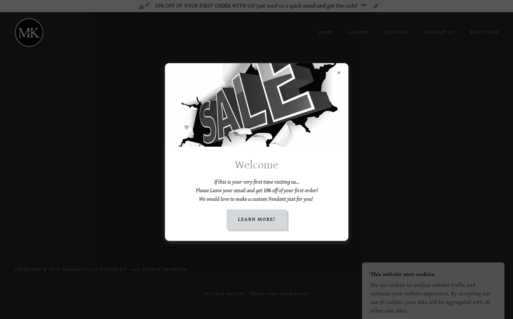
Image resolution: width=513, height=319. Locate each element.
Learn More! (256, 219)
